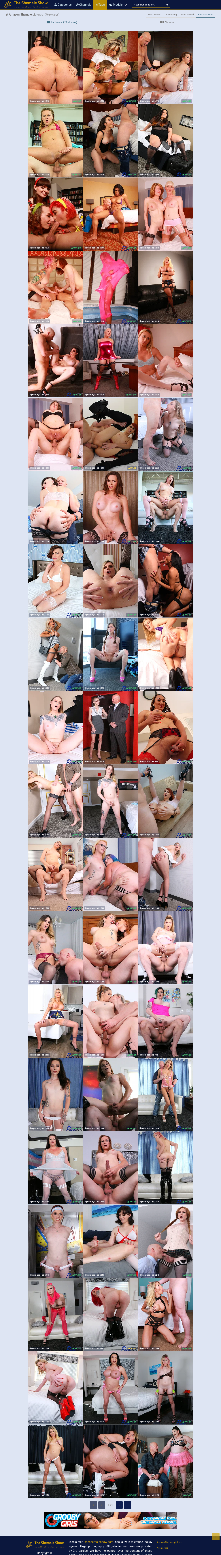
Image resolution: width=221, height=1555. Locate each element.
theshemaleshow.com (99, 1542)
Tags (100, 4)
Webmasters (162, 1548)
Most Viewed (187, 14)
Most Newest (154, 14)
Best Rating (171, 14)
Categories (63, 4)
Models (115, 4)
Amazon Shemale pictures (169, 1542)
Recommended (205, 14)
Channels (83, 4)
